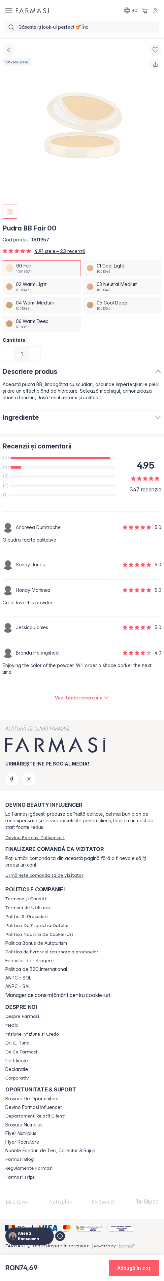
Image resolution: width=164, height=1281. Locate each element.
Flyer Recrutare (22, 1142)
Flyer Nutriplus (20, 1133)
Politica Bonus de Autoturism (36, 943)
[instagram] (29, 779)
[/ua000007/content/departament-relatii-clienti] (35, 1116)
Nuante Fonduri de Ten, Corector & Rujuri (50, 1150)
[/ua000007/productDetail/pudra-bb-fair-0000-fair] (42, 268)
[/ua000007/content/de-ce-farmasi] (21, 1052)
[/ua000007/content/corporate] (17, 1078)
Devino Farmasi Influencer (33, 1107)
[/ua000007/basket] (145, 10)
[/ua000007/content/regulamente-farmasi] (28, 1168)
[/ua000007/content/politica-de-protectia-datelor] (37, 925)
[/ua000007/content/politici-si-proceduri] (26, 916)
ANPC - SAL (18, 986)
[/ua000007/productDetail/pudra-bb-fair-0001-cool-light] (122, 268)
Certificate (16, 1060)
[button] (134, 1268)
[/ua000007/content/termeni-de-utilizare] (27, 907)
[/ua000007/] (32, 10)
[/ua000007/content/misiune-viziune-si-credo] (32, 1034)
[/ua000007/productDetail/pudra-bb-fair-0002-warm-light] (42, 287)
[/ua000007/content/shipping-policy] (51, 952)
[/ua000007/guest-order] (44, 875)
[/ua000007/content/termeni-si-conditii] (26, 899)
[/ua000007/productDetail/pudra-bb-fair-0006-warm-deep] (42, 324)
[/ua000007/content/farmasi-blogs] (19, 1159)
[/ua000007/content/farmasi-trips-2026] (20, 1177)
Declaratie (16, 1069)
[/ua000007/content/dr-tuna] (17, 1043)
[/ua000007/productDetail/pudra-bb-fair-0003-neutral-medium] (122, 287)
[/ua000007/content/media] (11, 1025)
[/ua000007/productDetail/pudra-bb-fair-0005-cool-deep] (122, 305)
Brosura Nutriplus (24, 1124)
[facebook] (11, 779)
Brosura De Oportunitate (32, 1098)
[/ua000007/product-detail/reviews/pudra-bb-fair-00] (82, 697)
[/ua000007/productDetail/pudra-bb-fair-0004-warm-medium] (42, 305)
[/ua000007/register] (34, 837)
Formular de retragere (29, 960)
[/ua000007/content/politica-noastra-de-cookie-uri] (39, 934)
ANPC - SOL (18, 977)
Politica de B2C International (36, 969)
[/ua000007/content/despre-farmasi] (22, 1016)
